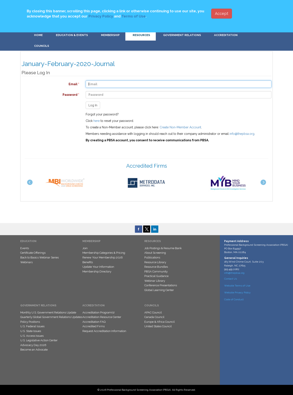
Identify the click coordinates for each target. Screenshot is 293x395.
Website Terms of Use (237, 285)
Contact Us (230, 278)
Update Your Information (98, 266)
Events (24, 248)
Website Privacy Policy (237, 292)
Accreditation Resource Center (101, 317)
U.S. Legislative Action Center (39, 340)
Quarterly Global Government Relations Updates (51, 317)
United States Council (158, 326)
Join (85, 248)
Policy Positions (30, 321)
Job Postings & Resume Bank (163, 248)
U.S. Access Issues (32, 335)
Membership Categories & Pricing (103, 252)
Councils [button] (41, 45)
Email (48, 84)
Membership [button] (110, 35)
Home (38, 35)
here (96, 121)
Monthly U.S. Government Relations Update (48, 312)
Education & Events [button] (72, 35)
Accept (221, 13)
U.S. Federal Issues (32, 326)
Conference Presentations (160, 285)
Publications (152, 257)
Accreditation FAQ (94, 321)
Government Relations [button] (182, 35)
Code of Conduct (234, 299)
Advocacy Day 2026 (33, 345)
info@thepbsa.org (242, 133)
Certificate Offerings (33, 252)
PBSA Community (156, 271)
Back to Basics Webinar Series (39, 257)
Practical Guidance (156, 276)
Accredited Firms (93, 326)
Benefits (87, 262)
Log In (92, 105)
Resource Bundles (156, 266)
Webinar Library (154, 280)
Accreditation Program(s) (98, 312)
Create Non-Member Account (180, 127)
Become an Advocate (34, 349)
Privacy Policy (100, 16)
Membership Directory (96, 271)
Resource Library (155, 262)
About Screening (155, 252)
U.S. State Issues (30, 331)
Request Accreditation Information (104, 331)
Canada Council (154, 317)
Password (48, 95)
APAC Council (153, 312)
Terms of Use (133, 16)
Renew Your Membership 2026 (102, 257)
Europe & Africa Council (159, 321)
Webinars (26, 262)
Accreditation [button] (226, 35)
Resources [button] (141, 35)
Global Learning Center (159, 290)
